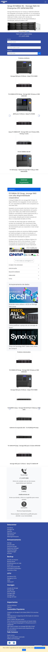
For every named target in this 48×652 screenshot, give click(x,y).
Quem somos (11, 635)
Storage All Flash (11, 597)
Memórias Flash (11, 533)
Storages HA (10, 529)
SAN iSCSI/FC (10, 535)
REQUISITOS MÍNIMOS (14, 272)
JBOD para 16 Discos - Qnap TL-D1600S (24, 114)
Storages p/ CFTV (12, 578)
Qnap (27, 31)
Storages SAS (10, 595)
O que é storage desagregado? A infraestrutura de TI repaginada (21, 623)
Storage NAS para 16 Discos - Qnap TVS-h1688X (24, 76)
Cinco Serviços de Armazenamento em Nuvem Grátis (21, 621)
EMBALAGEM (12, 275)
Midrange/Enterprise (13, 536)
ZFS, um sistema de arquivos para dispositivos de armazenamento (20, 629)
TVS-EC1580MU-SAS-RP (24, 151)
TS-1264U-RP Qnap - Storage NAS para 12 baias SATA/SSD (24, 445)
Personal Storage (12, 546)
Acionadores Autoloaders (14, 568)
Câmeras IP (10, 582)
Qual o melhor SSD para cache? (15, 619)
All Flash (9, 553)
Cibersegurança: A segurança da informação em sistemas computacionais (23, 616)
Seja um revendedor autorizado (16, 637)
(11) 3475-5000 (24, 36)
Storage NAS (10, 590)
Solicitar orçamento (24, 181)
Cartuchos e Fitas (12, 570)
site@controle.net (24, 494)
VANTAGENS (12, 189)
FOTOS (10, 278)
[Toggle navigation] (45, 2)
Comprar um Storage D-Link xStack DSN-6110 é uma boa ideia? (22, 613)
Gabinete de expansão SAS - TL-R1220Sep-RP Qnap (24, 427)
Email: (9, 45)
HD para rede (11, 544)
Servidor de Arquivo (12, 559)
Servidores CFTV (11, 576)
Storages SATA (11, 593)
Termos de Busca (12, 605)
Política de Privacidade (13, 638)
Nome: (9, 39)
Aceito (24, 650)
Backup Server (11, 561)
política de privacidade (40, 647)
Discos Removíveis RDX (13, 567)
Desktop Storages (12, 550)
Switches (9, 531)
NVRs (8, 580)
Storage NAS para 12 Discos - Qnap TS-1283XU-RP (24, 463)
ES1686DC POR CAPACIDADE (16, 265)
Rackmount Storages (13, 548)
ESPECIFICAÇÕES (13, 268)
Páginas (9, 607)
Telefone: (9, 51)
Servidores (10, 528)
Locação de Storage (12, 588)
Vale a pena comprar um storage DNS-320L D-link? (21, 626)
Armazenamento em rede (14, 563)
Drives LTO (10, 565)
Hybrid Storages (11, 551)
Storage (9, 543)
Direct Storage (11, 591)
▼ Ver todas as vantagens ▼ (24, 261)
